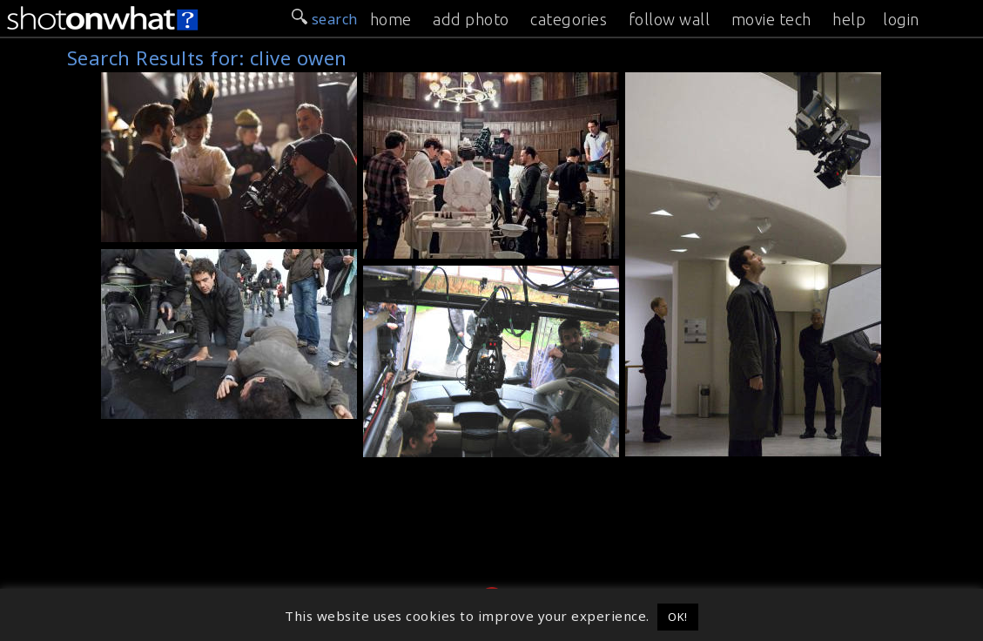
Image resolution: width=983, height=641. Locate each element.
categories (568, 19)
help (848, 19)
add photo (471, 19)
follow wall (669, 19)
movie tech (771, 19)
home (391, 19)
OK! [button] (678, 616)
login (901, 19)
